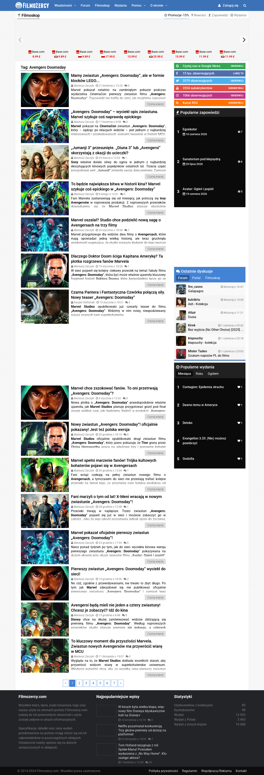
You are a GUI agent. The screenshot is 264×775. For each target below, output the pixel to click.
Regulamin (189, 770)
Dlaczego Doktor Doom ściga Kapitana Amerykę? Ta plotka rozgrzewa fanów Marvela (117, 259)
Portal (196, 278)
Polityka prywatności (163, 770)
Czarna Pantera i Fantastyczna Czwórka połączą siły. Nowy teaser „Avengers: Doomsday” (118, 295)
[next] (244, 40)
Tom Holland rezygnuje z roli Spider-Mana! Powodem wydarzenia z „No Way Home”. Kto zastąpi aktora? (142, 751)
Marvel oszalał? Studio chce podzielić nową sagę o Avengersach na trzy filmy (116, 222)
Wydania (120, 5)
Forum (85, 5)
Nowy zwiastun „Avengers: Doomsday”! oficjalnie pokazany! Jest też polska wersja (114, 426)
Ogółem (213, 374)
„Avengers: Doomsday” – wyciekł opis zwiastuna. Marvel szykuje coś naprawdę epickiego (114, 114)
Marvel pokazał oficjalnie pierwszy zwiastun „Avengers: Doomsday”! (110, 535)
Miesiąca (184, 374)
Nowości (198, 15)
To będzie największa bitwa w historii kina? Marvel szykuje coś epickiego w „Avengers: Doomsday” (115, 186)
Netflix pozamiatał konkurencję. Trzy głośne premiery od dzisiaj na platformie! (142, 730)
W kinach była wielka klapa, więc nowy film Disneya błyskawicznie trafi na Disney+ (141, 711)
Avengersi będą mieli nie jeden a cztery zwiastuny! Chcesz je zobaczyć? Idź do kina (115, 607)
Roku (199, 374)
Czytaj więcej (155, 104)
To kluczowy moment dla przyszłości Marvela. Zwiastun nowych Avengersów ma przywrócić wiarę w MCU (116, 645)
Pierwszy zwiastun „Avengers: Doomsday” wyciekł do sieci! (118, 571)
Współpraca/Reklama (216, 770)
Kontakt (241, 770)
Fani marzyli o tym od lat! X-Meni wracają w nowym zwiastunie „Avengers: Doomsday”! (116, 499)
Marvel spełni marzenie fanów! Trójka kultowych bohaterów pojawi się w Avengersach (113, 463)
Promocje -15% (176, 15)
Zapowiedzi (218, 15)
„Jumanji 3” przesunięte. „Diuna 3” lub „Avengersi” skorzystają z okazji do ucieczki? (116, 150)
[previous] (20, 40)
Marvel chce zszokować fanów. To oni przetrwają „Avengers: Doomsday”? (114, 390)
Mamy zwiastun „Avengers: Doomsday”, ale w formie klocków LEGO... (117, 78)
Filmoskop (102, 5)
